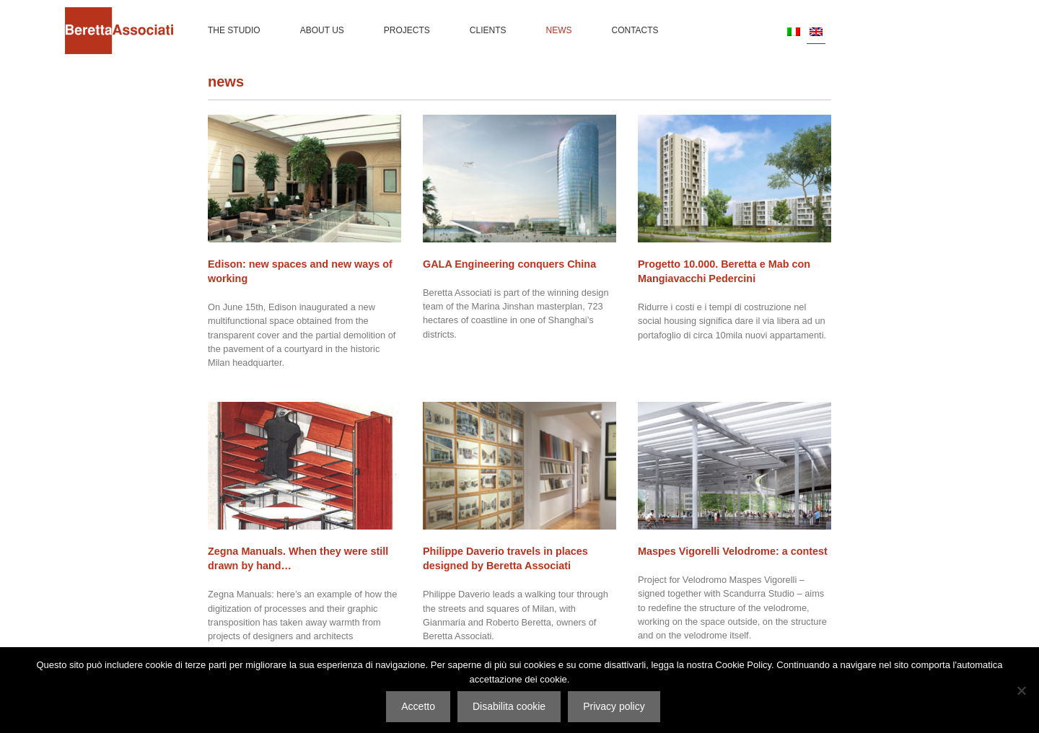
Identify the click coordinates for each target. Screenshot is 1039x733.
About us (322, 30)
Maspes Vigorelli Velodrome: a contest (733, 551)
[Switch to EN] (816, 31)
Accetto (418, 706)
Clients (488, 30)
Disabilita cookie (509, 706)
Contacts (635, 30)
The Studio (234, 30)
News (559, 30)
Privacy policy (614, 706)
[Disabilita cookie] (1021, 690)
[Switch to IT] (793, 31)
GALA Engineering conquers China (509, 264)
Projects (407, 30)
